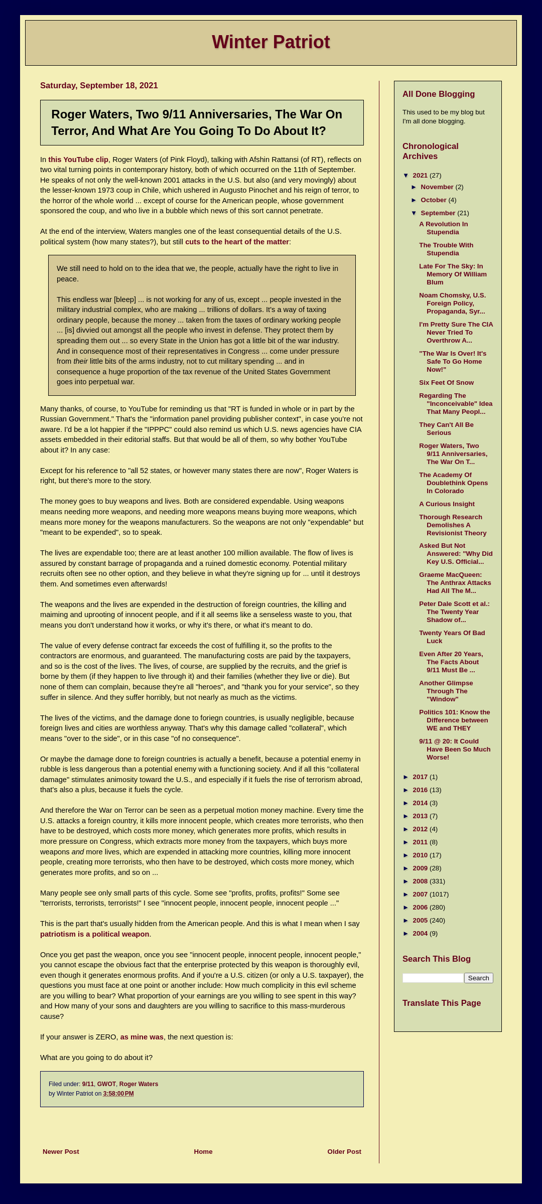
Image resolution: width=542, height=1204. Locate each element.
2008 (421, 881)
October (435, 200)
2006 (421, 907)
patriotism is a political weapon (94, 934)
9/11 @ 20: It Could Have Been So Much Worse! (454, 749)
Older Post (344, 1151)
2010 (421, 855)
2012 (421, 829)
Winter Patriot (271, 42)
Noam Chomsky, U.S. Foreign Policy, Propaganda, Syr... (452, 303)
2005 (421, 920)
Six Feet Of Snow (446, 382)
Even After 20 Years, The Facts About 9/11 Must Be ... (451, 662)
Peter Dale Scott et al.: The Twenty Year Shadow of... (454, 612)
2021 (421, 175)
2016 (421, 790)
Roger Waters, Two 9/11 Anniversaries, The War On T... (453, 454)
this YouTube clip (78, 160)
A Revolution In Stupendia (443, 228)
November (438, 187)
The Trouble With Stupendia (446, 249)
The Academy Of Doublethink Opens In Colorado (453, 483)
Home (203, 1151)
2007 (421, 894)
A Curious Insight (447, 504)
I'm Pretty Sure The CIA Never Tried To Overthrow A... (456, 332)
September (439, 213)
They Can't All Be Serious (446, 428)
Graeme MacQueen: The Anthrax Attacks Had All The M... (455, 582)
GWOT (106, 1084)
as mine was (142, 1037)
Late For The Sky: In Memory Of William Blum (453, 274)
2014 (421, 803)
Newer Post (61, 1151)
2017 (421, 777)
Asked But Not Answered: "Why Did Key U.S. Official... (455, 553)
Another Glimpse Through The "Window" (446, 691)
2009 (421, 868)
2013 (421, 816)
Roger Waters (139, 1084)
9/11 (88, 1084)
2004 (421, 933)
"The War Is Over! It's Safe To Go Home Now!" (452, 361)
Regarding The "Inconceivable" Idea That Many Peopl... (455, 403)
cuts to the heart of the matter (237, 242)
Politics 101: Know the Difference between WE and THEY (454, 720)
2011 (421, 842)
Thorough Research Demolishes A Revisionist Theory (452, 525)
